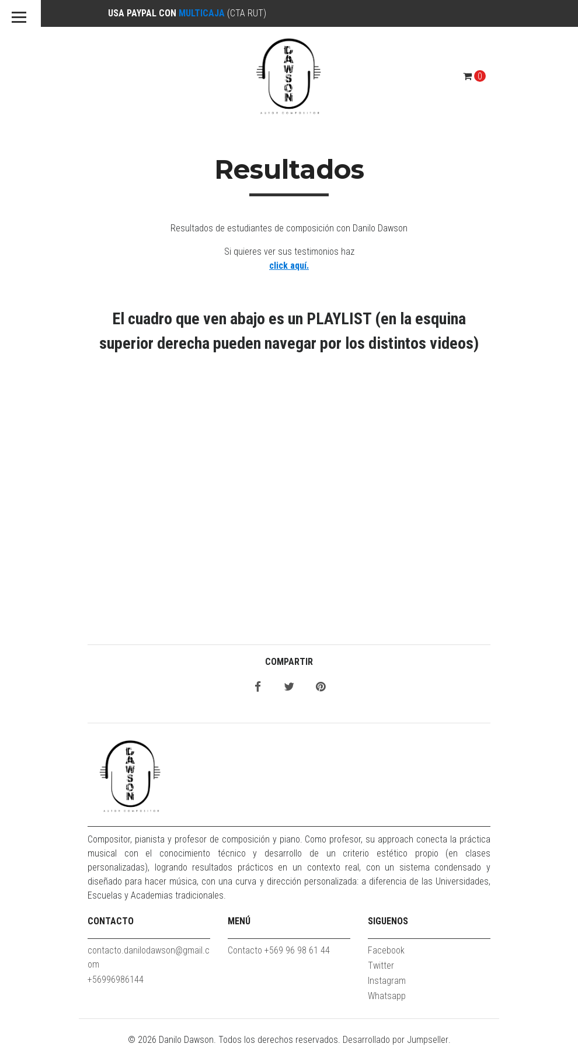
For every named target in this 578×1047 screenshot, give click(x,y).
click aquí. (289, 265)
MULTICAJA (202, 13)
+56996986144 (116, 979)
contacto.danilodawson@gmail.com (149, 957)
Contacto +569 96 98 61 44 (279, 950)
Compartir (289, 661)
